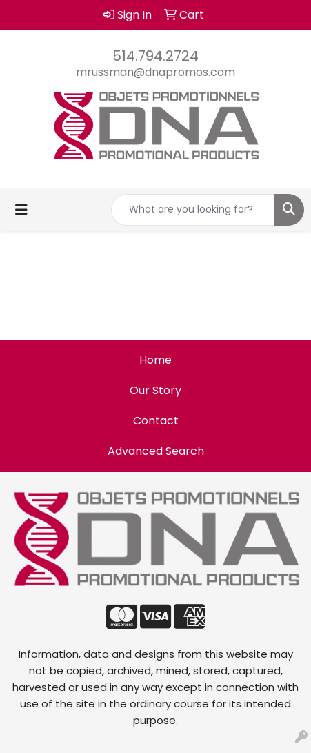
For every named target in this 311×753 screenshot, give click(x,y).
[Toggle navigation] (21, 209)
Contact (156, 421)
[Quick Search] (193, 210)
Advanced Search (156, 451)
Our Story (155, 390)
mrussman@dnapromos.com (155, 72)
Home (155, 360)
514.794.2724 (155, 56)
